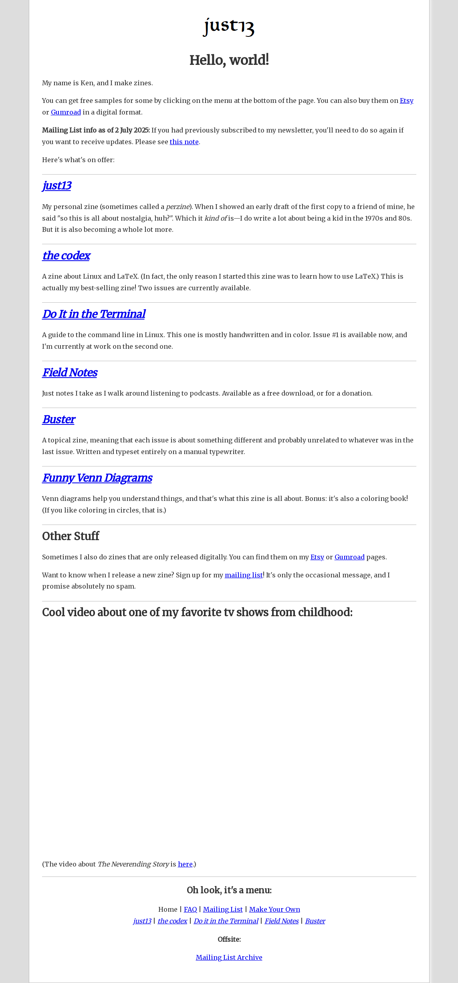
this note (184, 142)
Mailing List (223, 909)
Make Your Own (274, 909)
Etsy (407, 100)
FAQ (190, 909)
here (185, 864)
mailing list (244, 575)
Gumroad (66, 112)
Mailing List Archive (229, 957)
